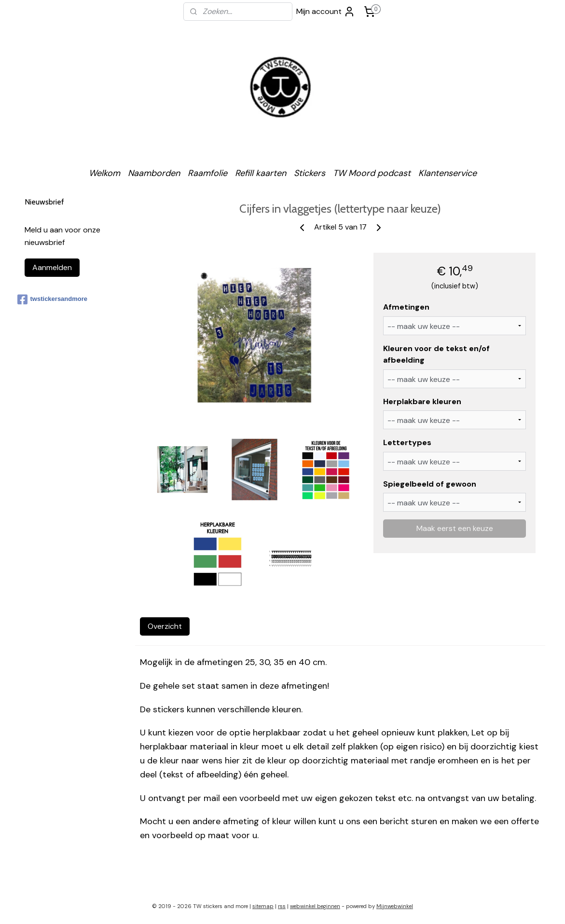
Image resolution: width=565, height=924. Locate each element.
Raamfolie (207, 173)
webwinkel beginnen (315, 906)
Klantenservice (447, 173)
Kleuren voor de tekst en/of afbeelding (437, 354)
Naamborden (154, 173)
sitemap (263, 906)
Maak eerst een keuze (454, 528)
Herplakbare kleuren (423, 401)
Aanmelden (52, 267)
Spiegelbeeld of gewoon (430, 484)
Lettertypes (408, 442)
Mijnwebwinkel (394, 906)
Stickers (309, 173)
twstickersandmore (52, 299)
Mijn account (325, 11)
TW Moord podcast (372, 173)
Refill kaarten (260, 173)
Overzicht (165, 626)
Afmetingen (407, 307)
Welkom (104, 173)
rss (282, 906)
